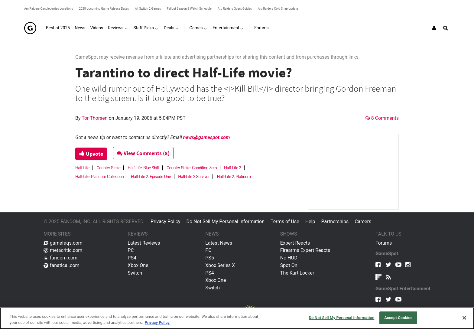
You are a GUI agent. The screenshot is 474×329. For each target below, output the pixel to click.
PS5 (209, 258)
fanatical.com (62, 265)
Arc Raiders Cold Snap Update (278, 8)
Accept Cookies (398, 317)
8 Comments (382, 118)
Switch (135, 273)
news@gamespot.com (206, 137)
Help (310, 221)
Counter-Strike (109, 167)
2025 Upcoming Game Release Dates (104, 8)
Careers (363, 221)
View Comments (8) (143, 153)
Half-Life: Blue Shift (143, 167)
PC (131, 250)
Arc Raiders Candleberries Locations (48, 8)
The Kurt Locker (297, 273)
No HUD (288, 258)
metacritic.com (63, 250)
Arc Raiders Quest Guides (235, 8)
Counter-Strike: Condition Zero (192, 167)
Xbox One (138, 265)
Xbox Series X (220, 265)
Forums (383, 243)
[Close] (464, 317)
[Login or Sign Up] (434, 28)
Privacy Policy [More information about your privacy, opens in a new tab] (157, 322)
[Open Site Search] (445, 28)
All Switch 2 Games (148, 8)
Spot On (288, 265)
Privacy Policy (165, 221)
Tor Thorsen (95, 118)
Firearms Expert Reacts (305, 250)
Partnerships (335, 221)
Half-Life (82, 167)
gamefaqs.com (63, 243)
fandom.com (60, 258)
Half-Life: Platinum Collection (99, 176)
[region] (237, 318)
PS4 (132, 258)
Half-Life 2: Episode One (151, 176)
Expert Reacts (295, 243)
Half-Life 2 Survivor (193, 176)
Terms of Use (285, 221)
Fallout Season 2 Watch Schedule (189, 8)
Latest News (218, 243)
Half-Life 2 (232, 167)
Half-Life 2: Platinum (234, 176)
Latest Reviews (144, 243)
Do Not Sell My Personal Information (226, 221)
